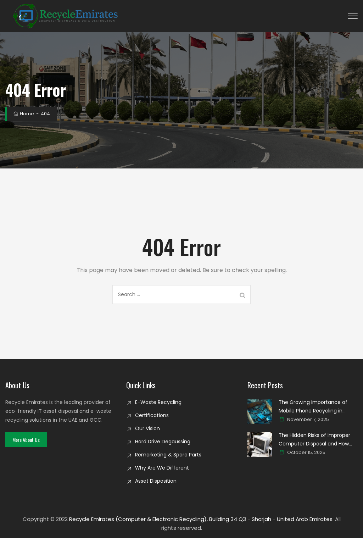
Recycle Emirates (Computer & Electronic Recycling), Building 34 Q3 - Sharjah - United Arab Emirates (201, 519)
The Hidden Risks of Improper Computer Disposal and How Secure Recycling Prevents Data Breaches (318, 440)
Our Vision (147, 428)
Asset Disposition (156, 480)
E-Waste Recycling (158, 402)
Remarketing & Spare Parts (168, 454)
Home (23, 113)
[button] (26, 439)
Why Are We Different (162, 467)
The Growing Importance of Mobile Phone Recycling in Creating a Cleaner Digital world (318, 407)
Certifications (152, 415)
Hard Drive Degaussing (162, 441)
